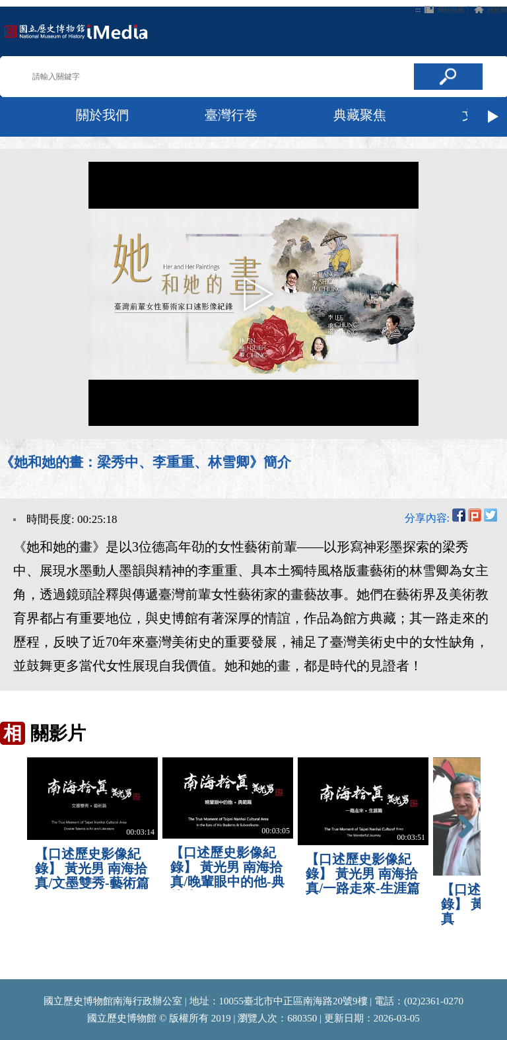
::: (418, 9)
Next (494, 117)
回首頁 (76, 31)
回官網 (497, 9)
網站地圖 (451, 9)
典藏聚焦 (359, 115)
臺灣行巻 (231, 115)
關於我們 (102, 115)
